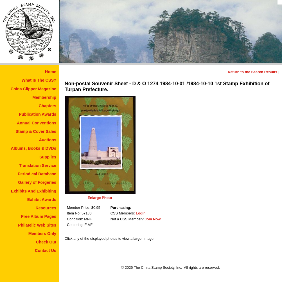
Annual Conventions (36, 123)
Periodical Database (37, 174)
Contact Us (45, 250)
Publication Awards (37, 114)
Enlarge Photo (100, 198)
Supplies (47, 157)
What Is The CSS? (39, 80)
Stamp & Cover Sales (35, 131)
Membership (44, 97)
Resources (45, 208)
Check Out (46, 242)
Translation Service (37, 165)
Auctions (47, 140)
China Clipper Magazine (33, 89)
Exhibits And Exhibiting (33, 191)
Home (50, 72)
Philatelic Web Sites (37, 225)
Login (141, 213)
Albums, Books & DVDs (33, 148)
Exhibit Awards (41, 199)
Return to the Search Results (252, 72)
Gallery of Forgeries (37, 182)
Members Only (42, 233)
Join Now (153, 219)
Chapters (47, 106)
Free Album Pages (38, 216)
